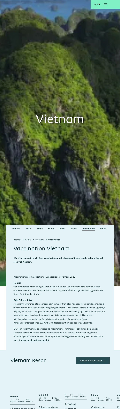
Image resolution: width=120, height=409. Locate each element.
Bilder (40, 228)
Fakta (62, 228)
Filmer (51, 228)
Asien (28, 239)
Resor (29, 228)
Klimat (103, 228)
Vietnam (16, 228)
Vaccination (88, 228)
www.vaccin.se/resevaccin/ (35, 340)
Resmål (16, 239)
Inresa (74, 228)
